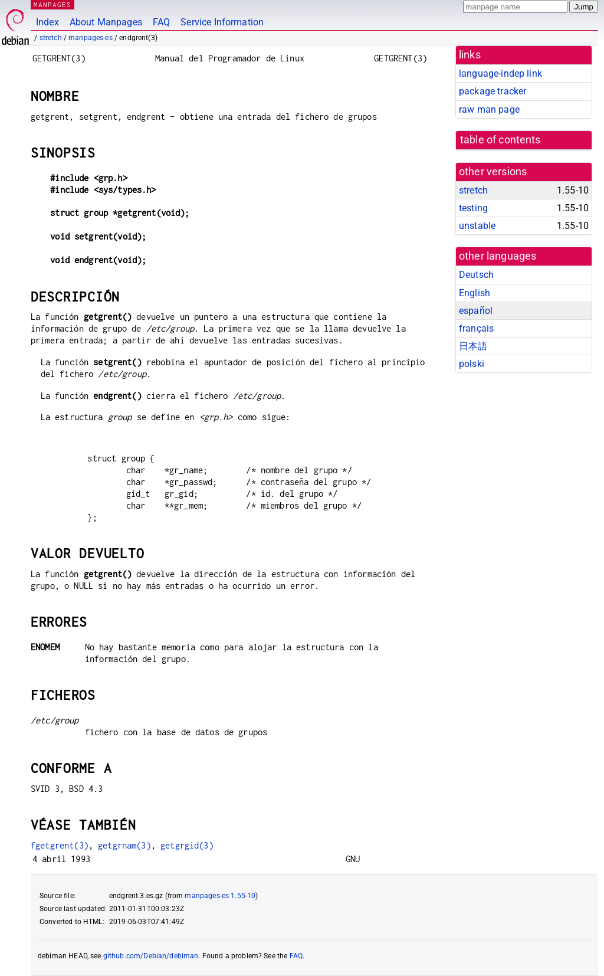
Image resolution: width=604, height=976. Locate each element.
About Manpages (106, 22)
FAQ (161, 22)
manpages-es (90, 38)
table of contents (500, 140)
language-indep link (500, 73)
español (476, 310)
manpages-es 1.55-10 (220, 896)
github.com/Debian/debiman (151, 956)
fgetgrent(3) (59, 845)
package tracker (492, 91)
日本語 (473, 346)
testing (473, 208)
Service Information (222, 22)
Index (47, 22)
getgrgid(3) (187, 845)
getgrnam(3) (124, 845)
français (476, 328)
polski (471, 363)
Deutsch (476, 274)
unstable (477, 225)
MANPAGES (52, 4)
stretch (51, 38)
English (474, 293)
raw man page (489, 109)
